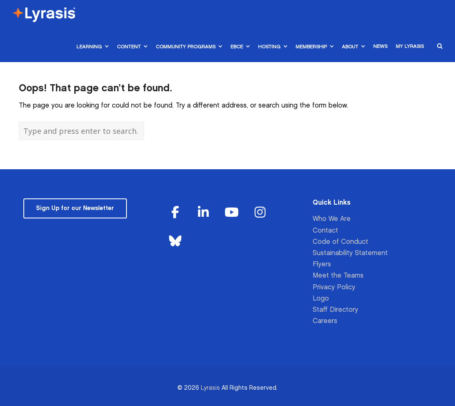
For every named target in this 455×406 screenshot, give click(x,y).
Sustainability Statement (350, 253)
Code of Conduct (340, 242)
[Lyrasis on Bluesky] (175, 241)
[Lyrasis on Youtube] (231, 213)
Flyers (322, 264)
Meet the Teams (338, 276)
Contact (325, 231)
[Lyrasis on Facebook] (175, 213)
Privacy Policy (334, 287)
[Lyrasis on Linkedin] (203, 213)
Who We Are (332, 219)
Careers (325, 321)
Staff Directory (335, 310)
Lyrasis (210, 388)
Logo (321, 299)
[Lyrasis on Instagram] (260, 213)
